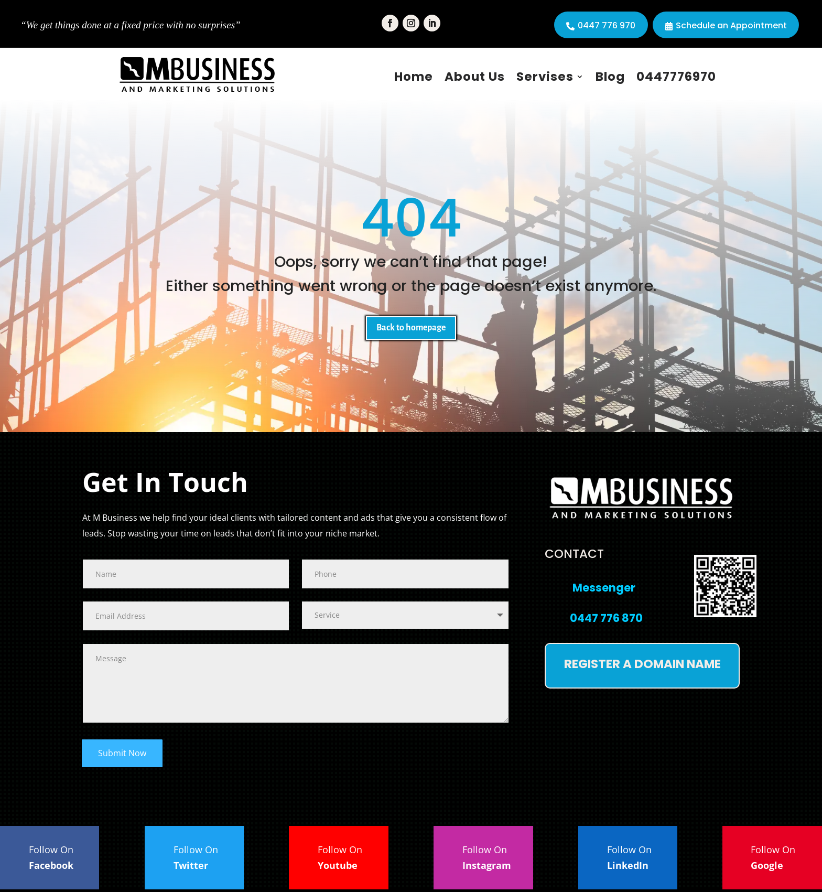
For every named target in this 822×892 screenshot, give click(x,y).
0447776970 (676, 76)
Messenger (603, 590)
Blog (610, 76)
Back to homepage (411, 329)
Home (413, 76)
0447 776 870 (606, 620)
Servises (545, 76)
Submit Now (122, 755)
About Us (475, 76)
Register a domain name (642, 666)
